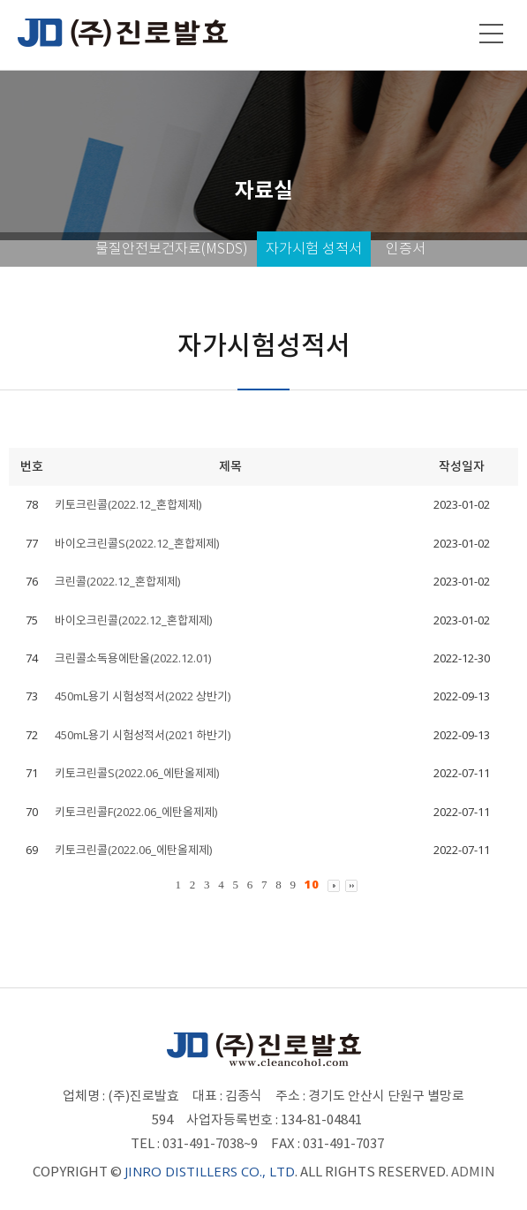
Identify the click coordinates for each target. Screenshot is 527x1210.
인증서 (405, 248)
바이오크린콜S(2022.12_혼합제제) (137, 543)
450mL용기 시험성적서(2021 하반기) (142, 735)
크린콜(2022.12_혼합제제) (117, 581)
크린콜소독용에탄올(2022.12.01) (133, 658)
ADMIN (473, 1171)
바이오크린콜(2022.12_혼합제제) (133, 620)
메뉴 (491, 33)
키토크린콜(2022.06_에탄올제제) (133, 850)
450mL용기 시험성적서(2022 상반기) (142, 696)
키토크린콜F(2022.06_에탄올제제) (136, 812)
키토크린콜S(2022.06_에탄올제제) (137, 773)
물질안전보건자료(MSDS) (171, 248)
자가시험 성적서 (314, 248)
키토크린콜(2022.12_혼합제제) (128, 504)
